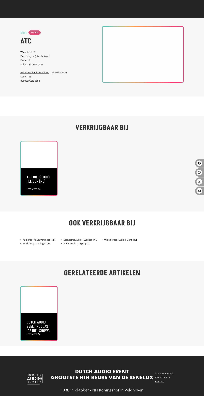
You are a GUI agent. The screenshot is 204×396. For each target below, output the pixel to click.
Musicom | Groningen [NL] (37, 243)
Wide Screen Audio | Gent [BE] (120, 239)
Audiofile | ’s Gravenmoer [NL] (39, 239)
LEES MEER (32, 189)
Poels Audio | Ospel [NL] (76, 243)
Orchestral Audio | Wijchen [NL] (80, 239)
